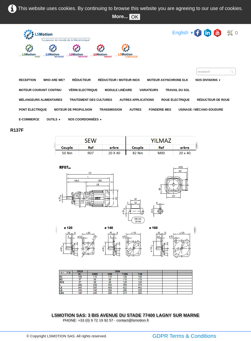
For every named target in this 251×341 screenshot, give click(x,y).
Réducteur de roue (213, 100)
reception (27, 80)
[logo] (78, 36)
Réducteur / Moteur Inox (119, 80)
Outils (54, 119)
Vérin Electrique (83, 90)
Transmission (111, 109)
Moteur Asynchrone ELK (167, 80)
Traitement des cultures (91, 100)
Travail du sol (177, 90)
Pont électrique (33, 109)
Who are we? (54, 80)
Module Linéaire (118, 90)
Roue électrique (175, 100)
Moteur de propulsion (73, 109)
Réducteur (81, 80)
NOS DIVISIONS (208, 80)
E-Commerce (29, 119)
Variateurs (148, 90)
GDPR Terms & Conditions (184, 336)
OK (134, 17)
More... (120, 16)
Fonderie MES (160, 109)
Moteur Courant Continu (40, 90)
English (183, 32)
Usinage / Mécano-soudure (200, 109)
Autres (135, 109)
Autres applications (136, 100)
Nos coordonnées (85, 119)
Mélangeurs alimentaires (40, 100)
